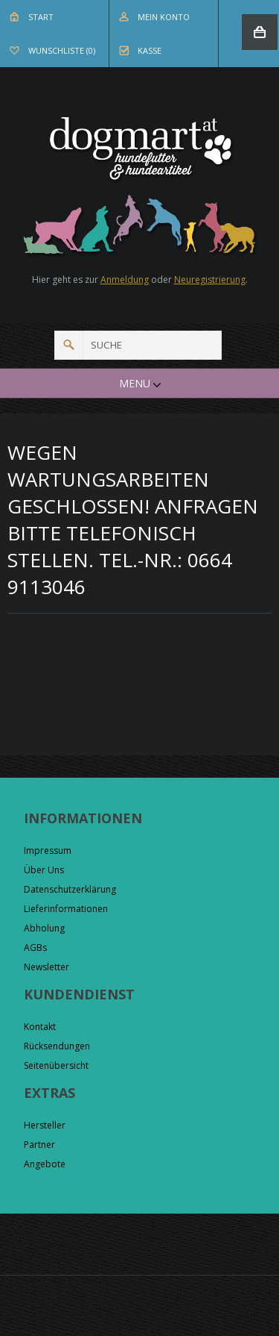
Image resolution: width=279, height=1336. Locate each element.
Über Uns (44, 870)
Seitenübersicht (56, 1065)
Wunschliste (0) (61, 50)
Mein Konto (164, 16)
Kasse (149, 50)
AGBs (35, 947)
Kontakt (40, 1026)
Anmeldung (124, 279)
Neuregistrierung (210, 279)
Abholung (44, 928)
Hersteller (44, 1125)
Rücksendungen (57, 1046)
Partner (39, 1144)
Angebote (44, 1164)
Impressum (47, 850)
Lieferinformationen (66, 908)
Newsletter (46, 967)
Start (41, 16)
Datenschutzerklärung (70, 889)
